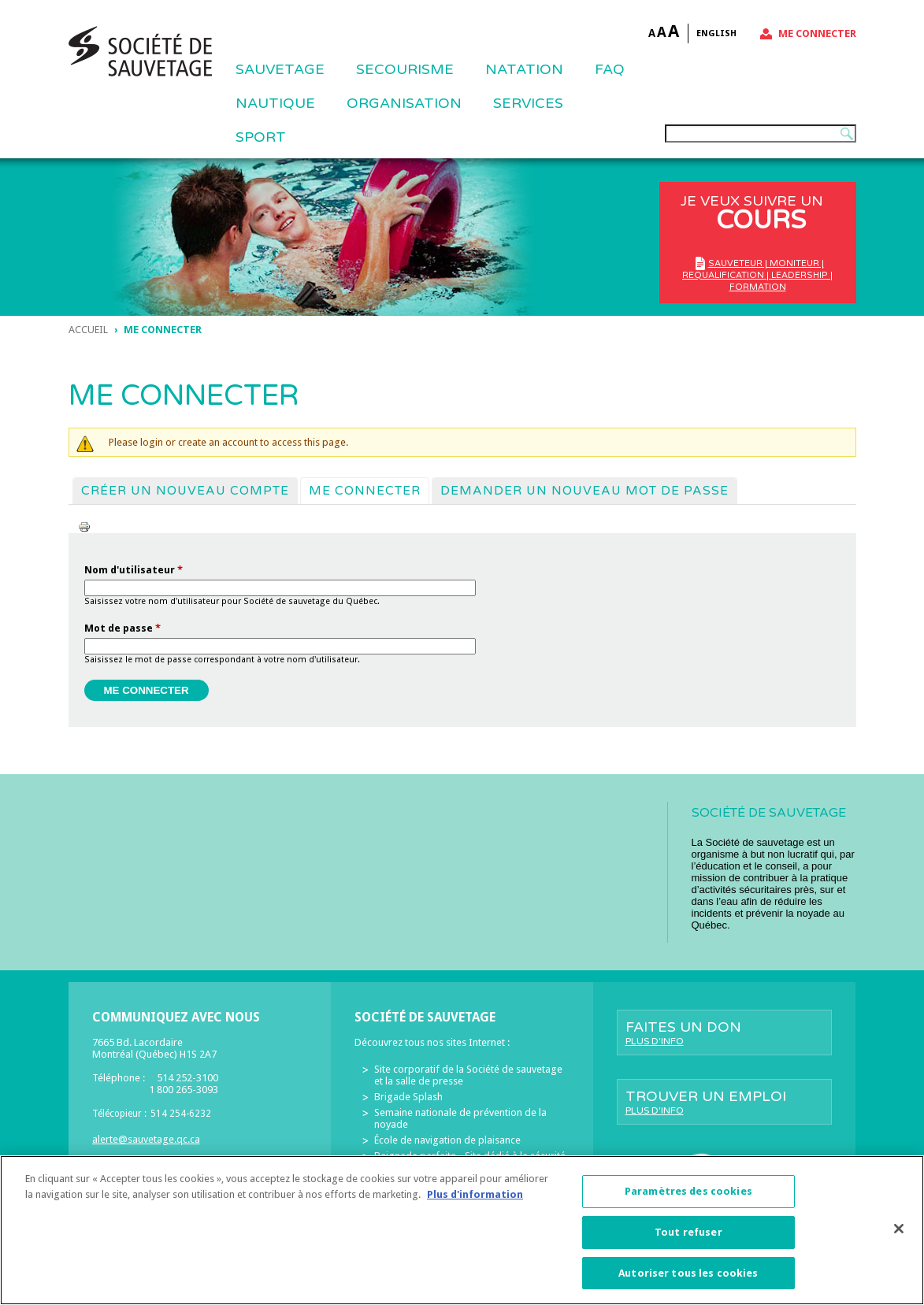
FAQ (610, 69)
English (716, 33)
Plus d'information (475, 1203)
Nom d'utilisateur (133, 570)
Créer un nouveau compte (185, 491)
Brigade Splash (408, 1097)
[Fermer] (898, 1238)
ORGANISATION (404, 103)
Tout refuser (688, 1241)
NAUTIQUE (275, 103)
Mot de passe (122, 628)
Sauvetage (280, 69)
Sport (261, 137)
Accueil (88, 330)
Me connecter (817, 33)
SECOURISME (405, 69)
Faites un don (724, 1032)
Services (528, 103)
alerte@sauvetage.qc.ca (146, 1139)
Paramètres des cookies (688, 1201)
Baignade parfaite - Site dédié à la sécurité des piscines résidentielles (470, 1161)
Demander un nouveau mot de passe (584, 491)
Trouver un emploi (724, 1102)
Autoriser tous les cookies (688, 1282)
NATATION (524, 69)
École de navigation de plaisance (447, 1140)
